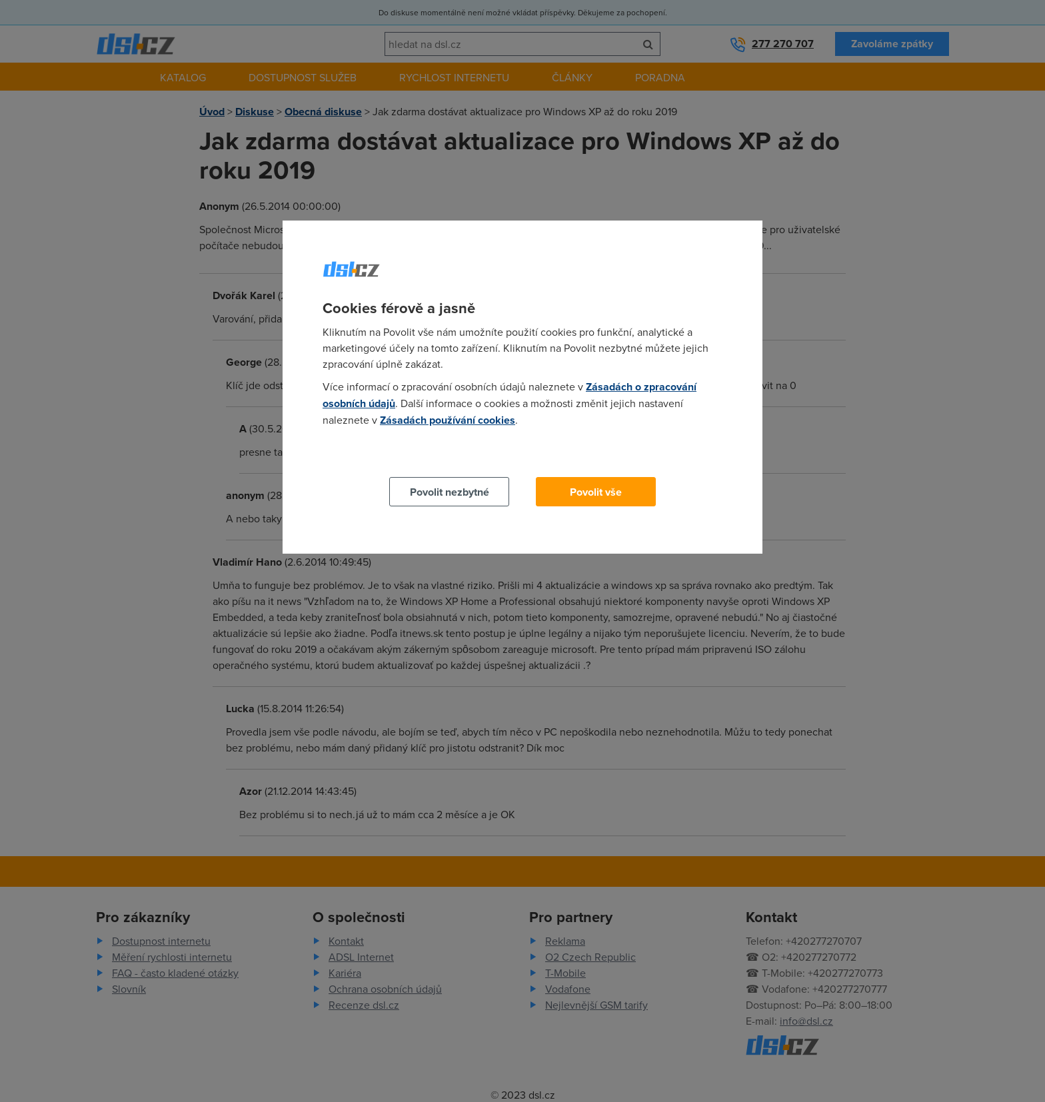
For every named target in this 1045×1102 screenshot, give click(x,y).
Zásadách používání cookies (447, 420)
